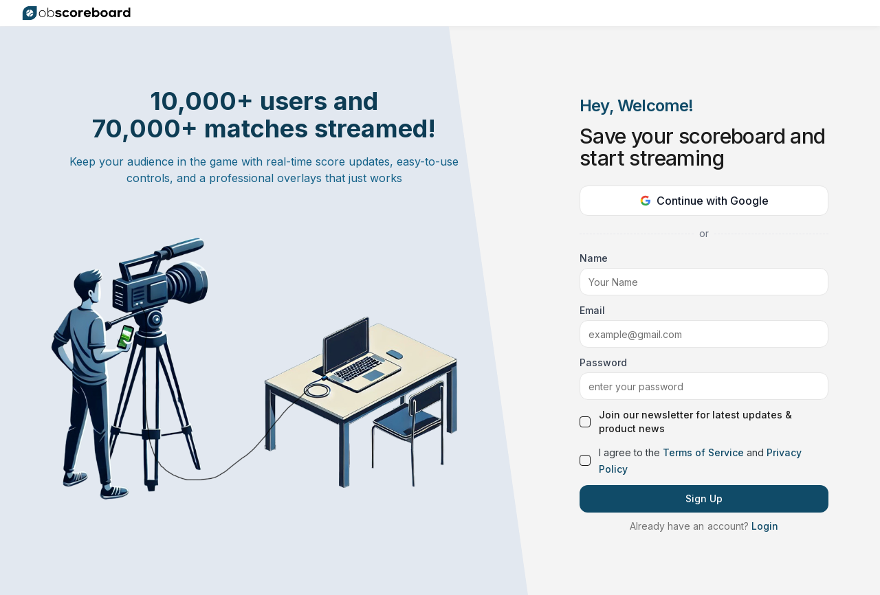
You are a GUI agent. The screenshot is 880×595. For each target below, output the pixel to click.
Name (594, 258)
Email (592, 310)
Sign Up (704, 498)
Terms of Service (703, 452)
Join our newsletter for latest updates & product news (695, 421)
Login (764, 526)
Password (603, 362)
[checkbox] (585, 421)
